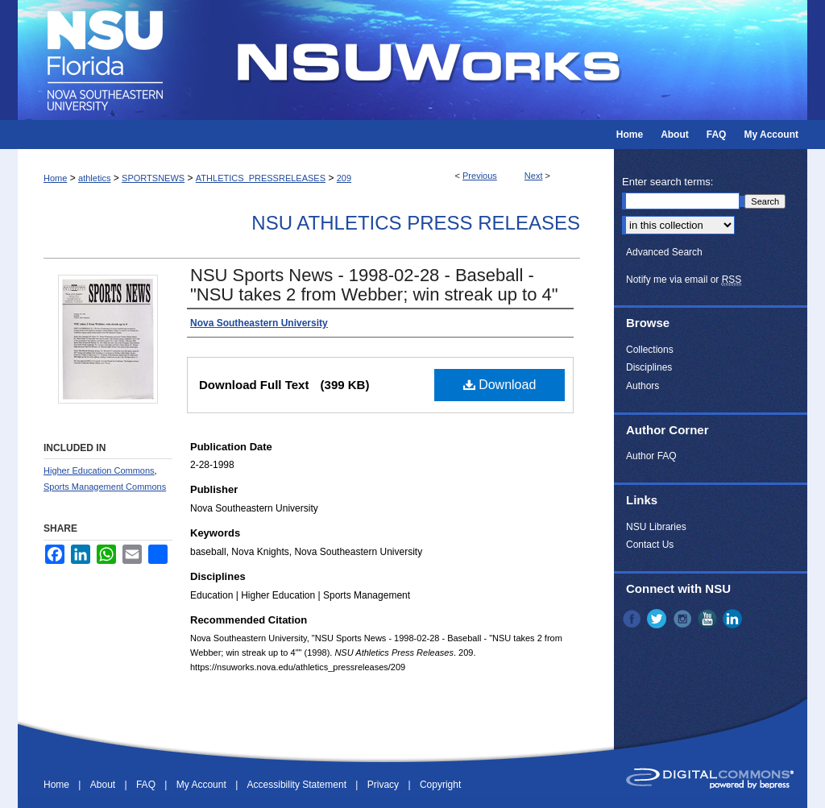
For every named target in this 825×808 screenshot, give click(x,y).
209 (344, 178)
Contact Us (650, 544)
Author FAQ (651, 456)
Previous (479, 175)
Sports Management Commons (105, 486)
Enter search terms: (667, 182)
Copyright (440, 784)
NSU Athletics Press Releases (415, 223)
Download (500, 385)
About (104, 784)
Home (55, 178)
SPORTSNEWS (153, 178)
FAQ (147, 784)
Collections (650, 349)
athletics (94, 178)
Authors (642, 386)
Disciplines (649, 367)
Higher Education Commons (99, 470)
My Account (202, 784)
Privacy (384, 784)
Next (533, 175)
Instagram (684, 618)
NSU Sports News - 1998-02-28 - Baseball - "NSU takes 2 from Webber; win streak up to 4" (374, 285)
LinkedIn (734, 618)
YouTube (709, 618)
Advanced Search (664, 252)
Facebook (633, 618)
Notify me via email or (683, 279)
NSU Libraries (656, 526)
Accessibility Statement (298, 784)
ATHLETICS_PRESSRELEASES (260, 178)
